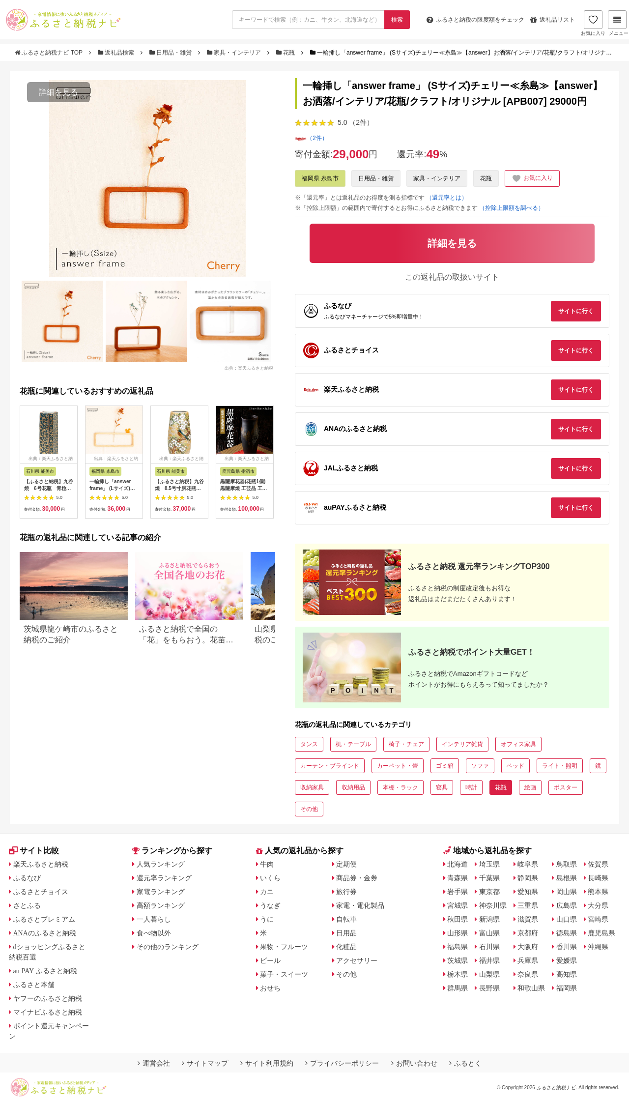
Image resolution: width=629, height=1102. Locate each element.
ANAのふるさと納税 (44, 932)
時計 (471, 787)
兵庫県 (527, 960)
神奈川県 (493, 905)
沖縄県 (598, 946)
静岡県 (527, 877)
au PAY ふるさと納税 (45, 970)
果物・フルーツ (284, 946)
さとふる (27, 905)
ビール (270, 960)
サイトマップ (205, 1063)
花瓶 (286, 52)
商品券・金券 (356, 877)
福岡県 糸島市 (320, 178)
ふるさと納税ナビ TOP (49, 52)
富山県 (489, 932)
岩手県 (457, 891)
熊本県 (598, 891)
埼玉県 (489, 864)
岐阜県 (527, 864)
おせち (270, 988)
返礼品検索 (117, 52)
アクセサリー (356, 960)
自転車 (346, 919)
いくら (270, 877)
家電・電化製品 (360, 905)
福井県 (489, 960)
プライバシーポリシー (342, 1063)
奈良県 (527, 974)
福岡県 (566, 988)
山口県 (566, 919)
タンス (309, 744)
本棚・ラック (400, 787)
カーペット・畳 (397, 765)
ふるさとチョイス (40, 891)
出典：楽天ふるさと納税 (249, 367)
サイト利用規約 (266, 1063)
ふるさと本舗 (34, 984)
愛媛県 (566, 960)
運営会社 (154, 1063)
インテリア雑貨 (462, 744)
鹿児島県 (601, 932)
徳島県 (566, 932)
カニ (267, 891)
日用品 (346, 932)
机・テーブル (353, 744)
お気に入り (593, 23)
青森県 (457, 877)
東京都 (489, 891)
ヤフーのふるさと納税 (47, 998)
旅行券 (346, 891)
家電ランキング (161, 891)
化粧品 (346, 946)
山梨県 (489, 974)
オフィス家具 (518, 744)
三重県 (527, 905)
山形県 (457, 932)
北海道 (457, 864)
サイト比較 (34, 850)
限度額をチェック (475, 20)
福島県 (457, 946)
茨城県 (457, 960)
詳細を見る (58, 92)
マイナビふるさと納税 (47, 1012)
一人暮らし (154, 919)
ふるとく (465, 1063)
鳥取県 (566, 864)
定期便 (346, 864)
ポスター (565, 787)
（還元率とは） (446, 197)
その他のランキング (168, 946)
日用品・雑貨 (171, 52)
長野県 (489, 988)
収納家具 (312, 787)
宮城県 (457, 905)
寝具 (442, 787)
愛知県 (527, 891)
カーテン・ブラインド (329, 765)
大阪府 (527, 946)
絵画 (530, 787)
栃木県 (457, 974)
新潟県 (489, 919)
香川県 (566, 946)
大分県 (598, 905)
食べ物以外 (154, 932)
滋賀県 (527, 919)
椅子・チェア (406, 744)
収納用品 (353, 787)
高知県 (566, 974)
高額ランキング (161, 905)
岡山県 (566, 891)
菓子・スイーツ (284, 974)
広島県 (566, 905)
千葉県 (489, 877)
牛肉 (267, 864)
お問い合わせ (414, 1063)
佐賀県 (598, 864)
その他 (309, 809)
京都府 (527, 932)
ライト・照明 (559, 765)
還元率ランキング (164, 877)
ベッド (515, 765)
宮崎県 (598, 919)
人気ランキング (161, 864)
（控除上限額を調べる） (511, 207)
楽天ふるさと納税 (40, 864)
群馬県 (457, 988)
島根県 (566, 877)
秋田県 (457, 919)
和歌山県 (531, 988)
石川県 (489, 946)
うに (267, 919)
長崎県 (598, 877)
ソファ (480, 765)
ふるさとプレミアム (44, 919)
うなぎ (270, 905)
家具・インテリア (235, 52)
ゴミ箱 (445, 765)
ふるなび (27, 877)
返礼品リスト (552, 20)
